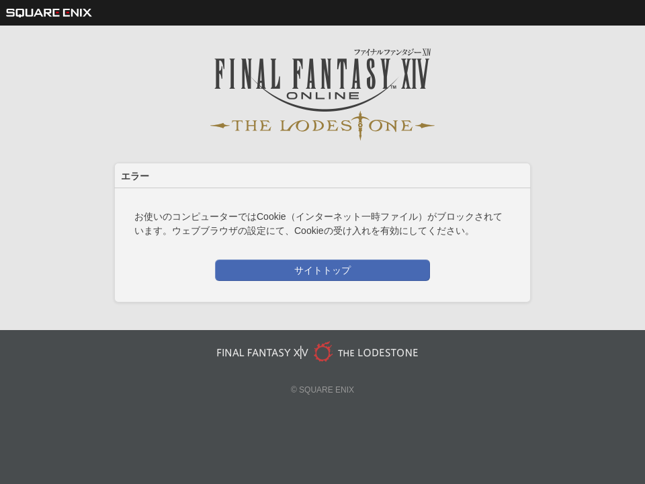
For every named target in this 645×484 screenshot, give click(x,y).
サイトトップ (322, 270)
